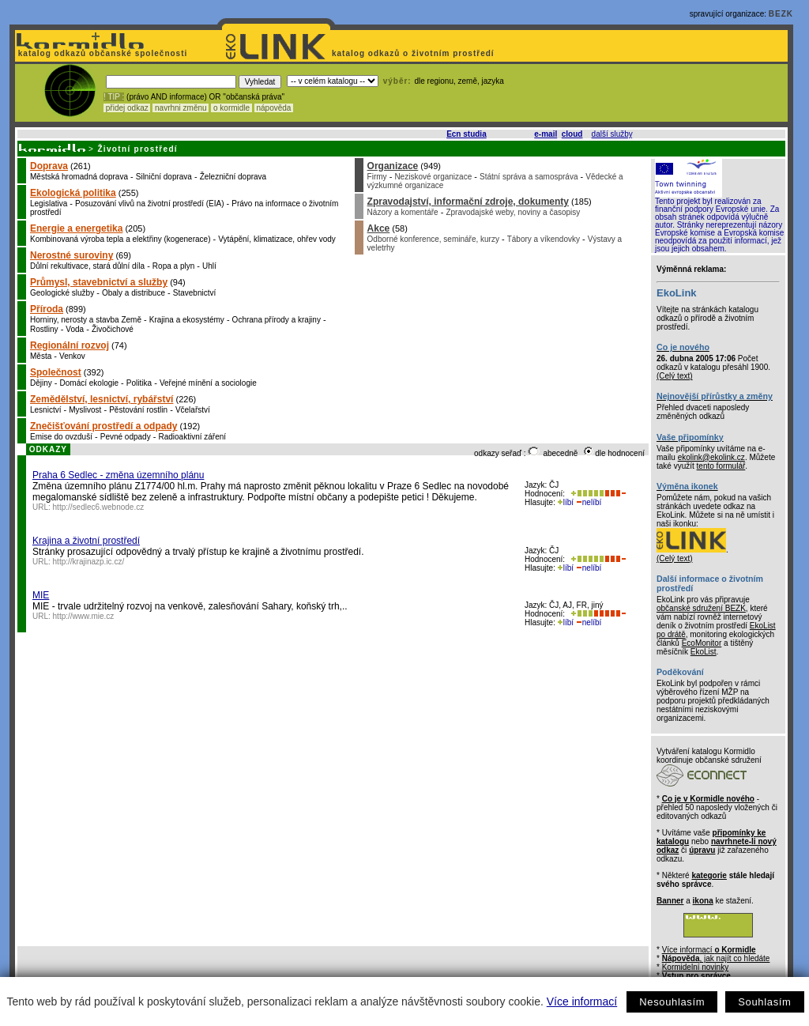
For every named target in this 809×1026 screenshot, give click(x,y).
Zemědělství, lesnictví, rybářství (101, 399)
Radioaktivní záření (192, 436)
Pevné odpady (125, 436)
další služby (612, 134)
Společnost (55, 372)
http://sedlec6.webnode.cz (99, 507)
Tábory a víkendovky (543, 239)
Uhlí (209, 266)
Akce (378, 228)
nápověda (274, 108)
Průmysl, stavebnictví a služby (98, 282)
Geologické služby (62, 293)
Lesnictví (45, 409)
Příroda (46, 309)
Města (40, 356)
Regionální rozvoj (69, 345)
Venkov (72, 356)
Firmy (377, 176)
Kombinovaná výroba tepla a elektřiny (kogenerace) (120, 239)
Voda (75, 329)
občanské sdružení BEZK (701, 608)
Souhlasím (764, 1002)
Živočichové (113, 329)
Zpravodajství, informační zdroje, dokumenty (468, 201)
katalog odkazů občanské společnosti (101, 53)
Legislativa (48, 203)
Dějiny (41, 383)
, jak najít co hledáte (716, 958)
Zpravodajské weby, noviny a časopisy (513, 212)
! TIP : (113, 96)
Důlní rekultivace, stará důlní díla (87, 266)
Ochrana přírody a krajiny (276, 319)
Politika (139, 383)
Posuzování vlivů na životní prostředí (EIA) (149, 203)
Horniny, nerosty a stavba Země (85, 319)
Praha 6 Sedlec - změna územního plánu (118, 475)
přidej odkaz (126, 108)
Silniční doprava (164, 176)
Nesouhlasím (672, 1002)
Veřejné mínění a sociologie (208, 383)
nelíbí (588, 502)
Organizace (393, 166)
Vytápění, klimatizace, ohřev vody (277, 239)
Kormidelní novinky (695, 967)
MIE (40, 595)
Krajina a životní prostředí (86, 540)
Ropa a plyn (173, 266)
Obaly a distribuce (133, 293)
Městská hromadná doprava (79, 176)
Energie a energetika (76, 228)
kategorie (708, 875)
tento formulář (721, 466)
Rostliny (44, 329)
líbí (566, 502)
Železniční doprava (233, 176)
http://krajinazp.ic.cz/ (89, 561)
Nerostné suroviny (71, 255)
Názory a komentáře (402, 212)
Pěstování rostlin (138, 409)
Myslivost (85, 409)
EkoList (703, 651)
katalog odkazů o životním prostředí (414, 53)
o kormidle (231, 108)
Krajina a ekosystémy (186, 319)
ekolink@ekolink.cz (711, 457)
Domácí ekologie (89, 383)
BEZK (781, 13)
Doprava (49, 166)
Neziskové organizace (433, 176)
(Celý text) (675, 376)
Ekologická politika (73, 192)
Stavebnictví (194, 293)
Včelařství (192, 409)
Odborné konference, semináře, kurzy (433, 239)
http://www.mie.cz (84, 616)
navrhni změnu (180, 108)
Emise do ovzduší (61, 436)
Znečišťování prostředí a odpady (103, 426)
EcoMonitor (702, 643)
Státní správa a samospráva (529, 176)
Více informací (582, 1001)
